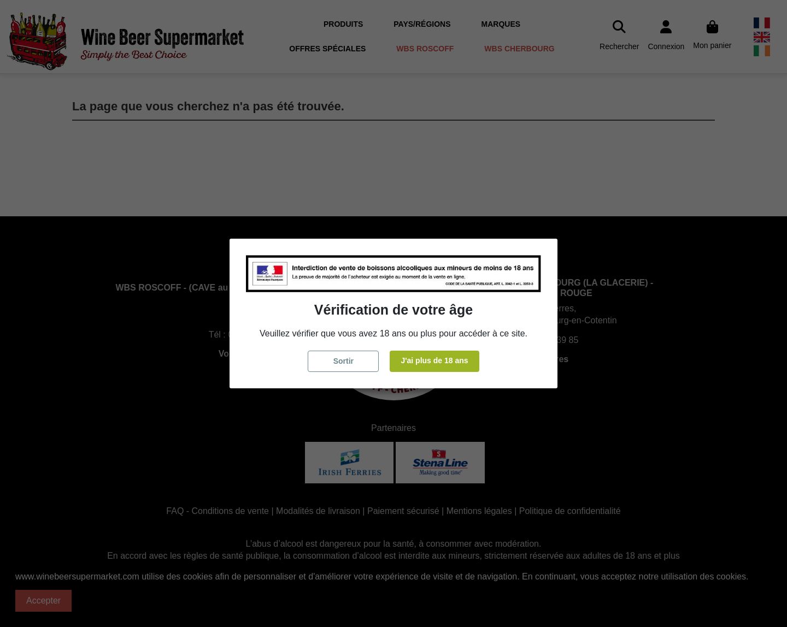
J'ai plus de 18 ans (434, 360)
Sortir (343, 361)
